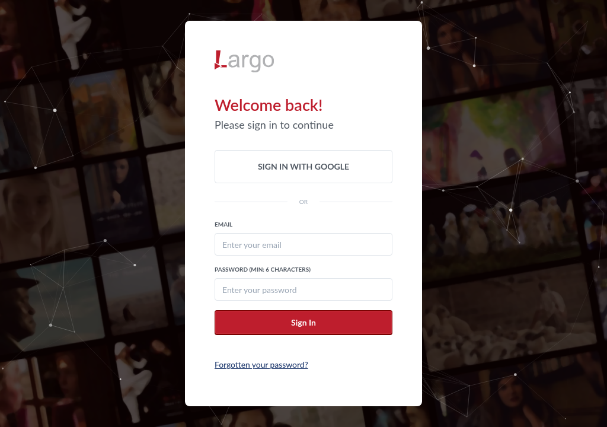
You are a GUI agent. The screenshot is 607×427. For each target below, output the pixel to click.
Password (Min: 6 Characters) (263, 269)
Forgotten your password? (261, 364)
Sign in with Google (303, 166)
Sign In (303, 322)
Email (223, 224)
